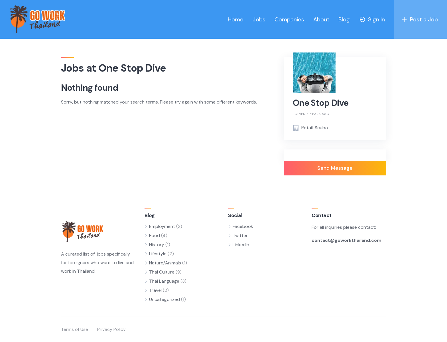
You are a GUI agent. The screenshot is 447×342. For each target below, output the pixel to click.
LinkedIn (241, 245)
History (156, 245)
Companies (289, 19)
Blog (344, 19)
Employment (162, 226)
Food (154, 235)
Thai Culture (161, 272)
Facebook (243, 226)
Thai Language (164, 281)
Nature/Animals (165, 263)
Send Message (335, 168)
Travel (155, 290)
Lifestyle (157, 254)
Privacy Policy (111, 329)
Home (235, 19)
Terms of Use (74, 329)
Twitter (240, 235)
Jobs (259, 19)
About (321, 19)
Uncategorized (164, 299)
